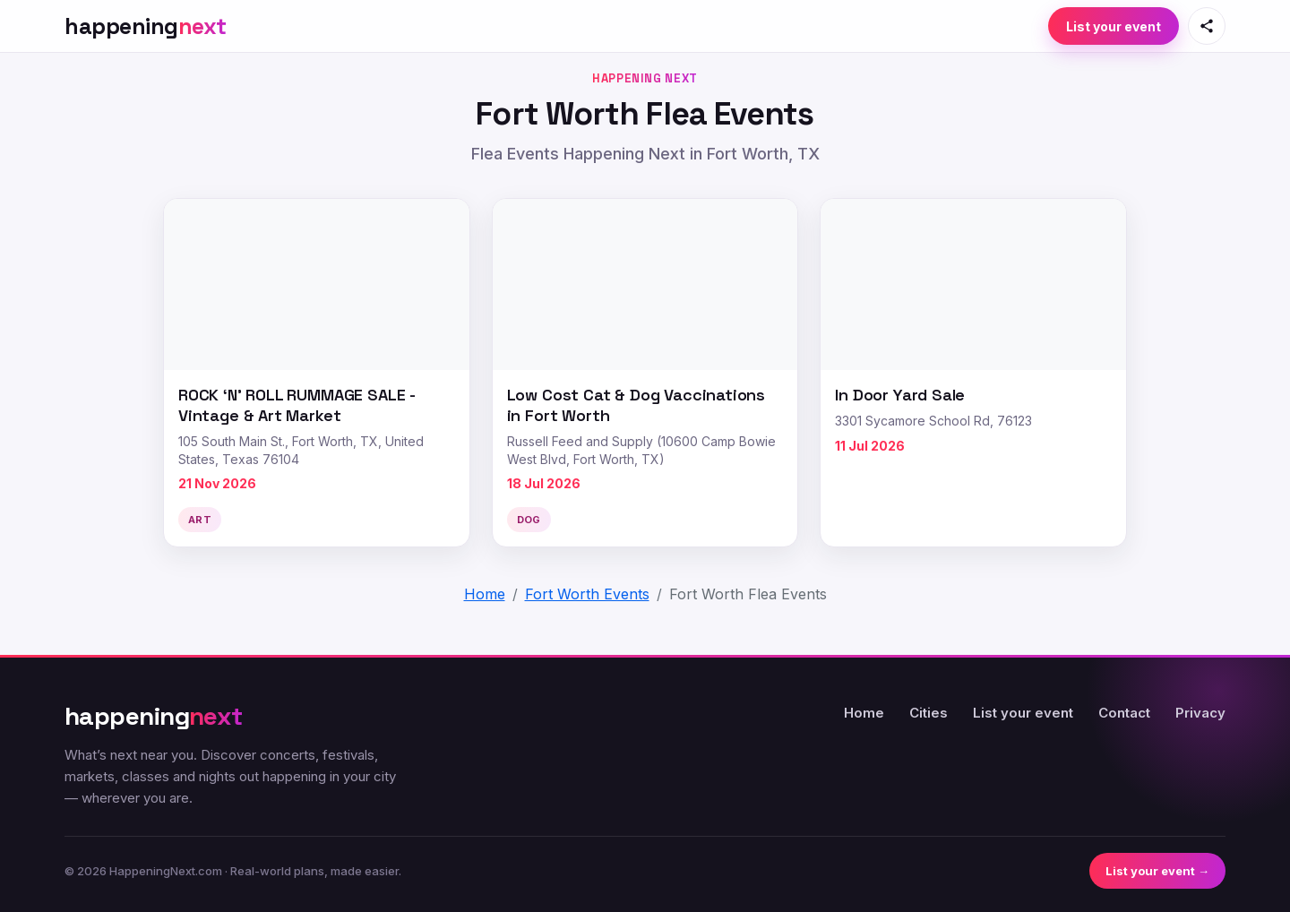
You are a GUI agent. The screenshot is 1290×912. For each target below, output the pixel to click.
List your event (1113, 26)
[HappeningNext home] (145, 26)
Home (864, 712)
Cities (928, 712)
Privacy (1200, 712)
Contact (1124, 712)
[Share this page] (1207, 26)
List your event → (1157, 871)
